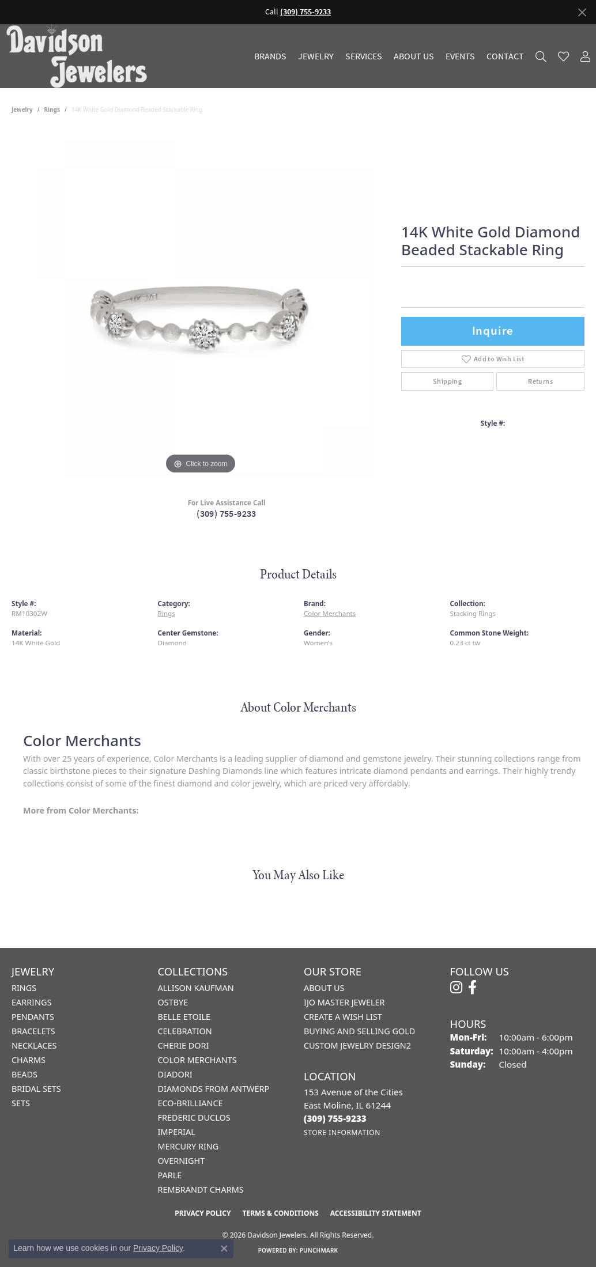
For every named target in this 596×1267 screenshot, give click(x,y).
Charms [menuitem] (29, 1059)
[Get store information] (342, 1132)
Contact (505, 56)
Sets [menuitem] (21, 1103)
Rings (52, 109)
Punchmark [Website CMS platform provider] (319, 1250)
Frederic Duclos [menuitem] (194, 1117)
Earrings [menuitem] (31, 1002)
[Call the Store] (335, 1118)
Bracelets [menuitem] (33, 1031)
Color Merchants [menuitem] (197, 1059)
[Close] (582, 12)
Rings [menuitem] (24, 987)
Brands (270, 56)
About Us (414, 56)
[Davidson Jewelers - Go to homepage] (79, 56)
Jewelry (316, 56)
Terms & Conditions (280, 1213)
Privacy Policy (203, 1213)
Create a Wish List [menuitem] (343, 1016)
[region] (201, 304)
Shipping (447, 381)
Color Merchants (330, 613)
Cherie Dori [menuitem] (183, 1045)
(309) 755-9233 (226, 514)
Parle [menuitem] (170, 1175)
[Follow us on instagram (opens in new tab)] (456, 987)
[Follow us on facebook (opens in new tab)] (472, 987)
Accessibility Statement (375, 1213)
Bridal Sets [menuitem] (36, 1088)
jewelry (22, 109)
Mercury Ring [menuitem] (188, 1146)
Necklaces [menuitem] (34, 1045)
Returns (540, 381)
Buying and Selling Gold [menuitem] (359, 1031)
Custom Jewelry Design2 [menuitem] (357, 1045)
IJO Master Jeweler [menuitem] (344, 1002)
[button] (541, 56)
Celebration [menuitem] (185, 1031)
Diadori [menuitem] (175, 1074)
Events (460, 56)
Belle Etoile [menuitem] (184, 1016)
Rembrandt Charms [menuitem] (201, 1189)
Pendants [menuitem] (33, 1016)
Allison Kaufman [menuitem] (196, 987)
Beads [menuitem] (24, 1074)
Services (363, 56)
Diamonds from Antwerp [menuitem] (214, 1088)
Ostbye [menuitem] (173, 1002)
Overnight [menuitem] (181, 1160)
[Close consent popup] (224, 1248)
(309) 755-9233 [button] (305, 11)
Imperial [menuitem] (176, 1131)
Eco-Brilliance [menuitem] (190, 1103)
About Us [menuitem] (324, 987)
